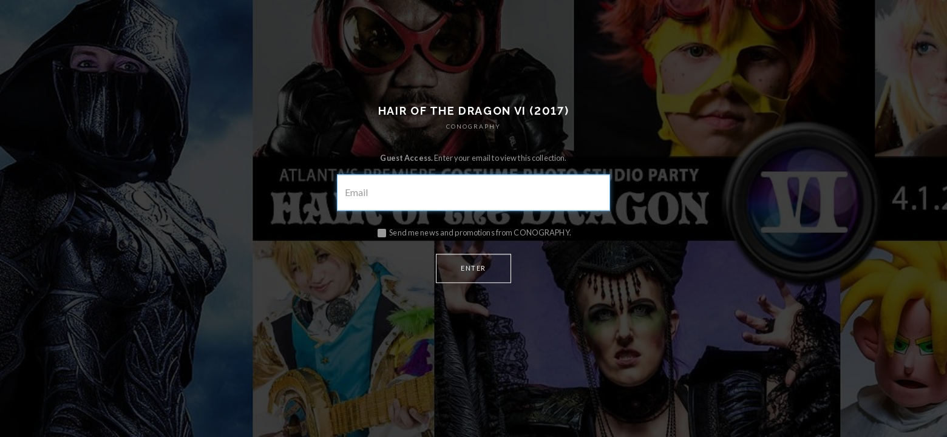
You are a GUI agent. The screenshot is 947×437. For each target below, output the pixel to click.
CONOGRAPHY (473, 126)
